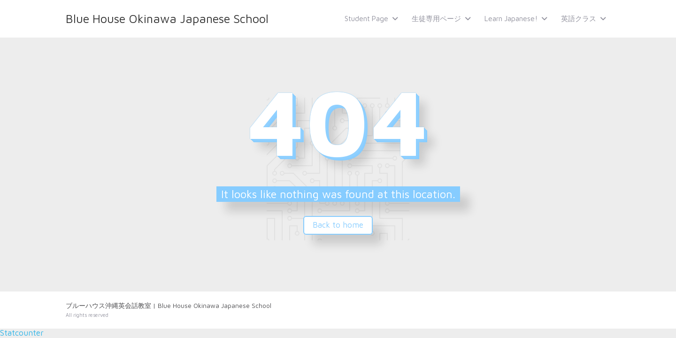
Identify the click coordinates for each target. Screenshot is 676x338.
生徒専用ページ (436, 18)
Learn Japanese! (511, 18)
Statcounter (22, 333)
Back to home (338, 225)
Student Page (366, 18)
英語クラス (578, 18)
